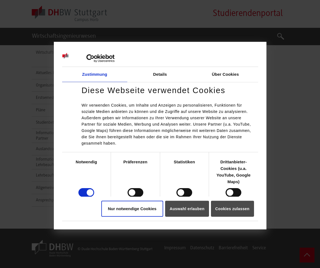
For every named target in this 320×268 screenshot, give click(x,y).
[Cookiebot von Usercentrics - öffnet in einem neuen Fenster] (90, 58)
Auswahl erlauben (187, 209)
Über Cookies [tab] (225, 74)
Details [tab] (160, 74)
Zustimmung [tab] (94, 74)
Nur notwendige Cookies (132, 208)
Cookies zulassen (232, 209)
